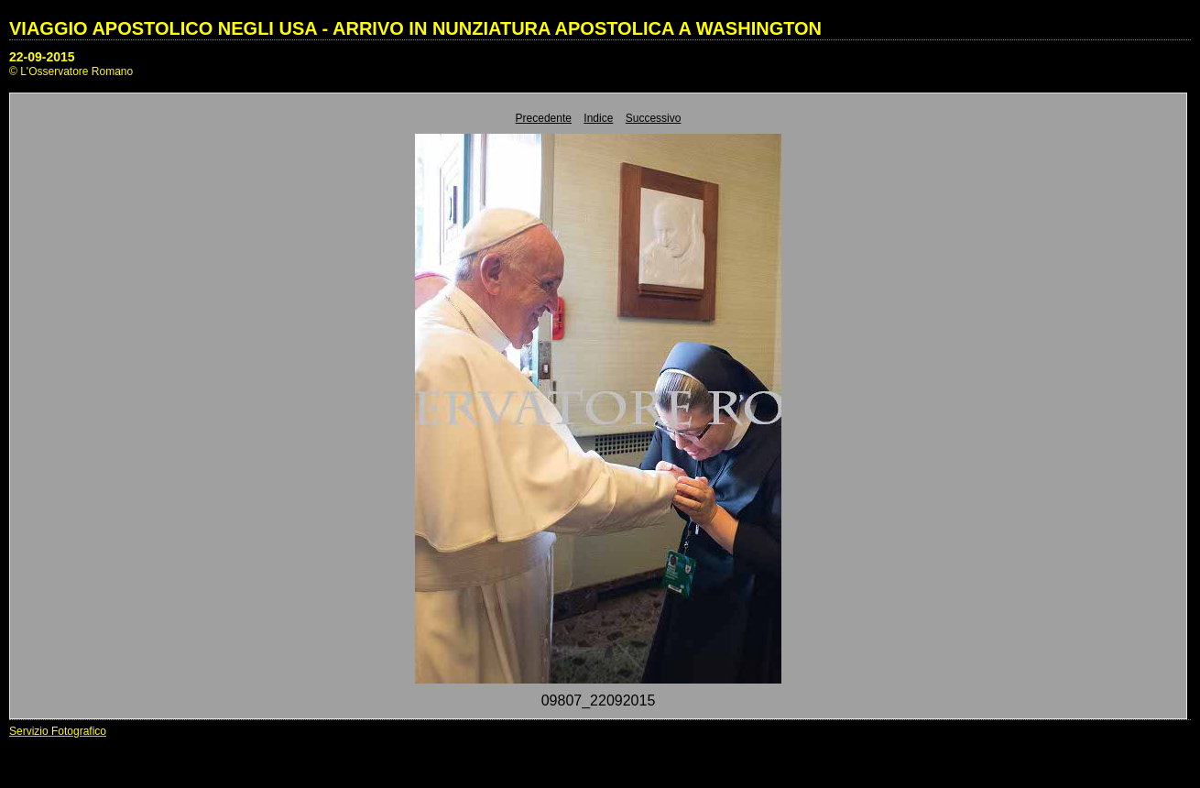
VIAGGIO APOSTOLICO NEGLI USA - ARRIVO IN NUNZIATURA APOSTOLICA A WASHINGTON (415, 28)
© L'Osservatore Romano (71, 71)
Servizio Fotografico (57, 731)
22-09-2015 (42, 56)
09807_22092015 (598, 700)
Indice (598, 118)
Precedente (544, 118)
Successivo (654, 118)
